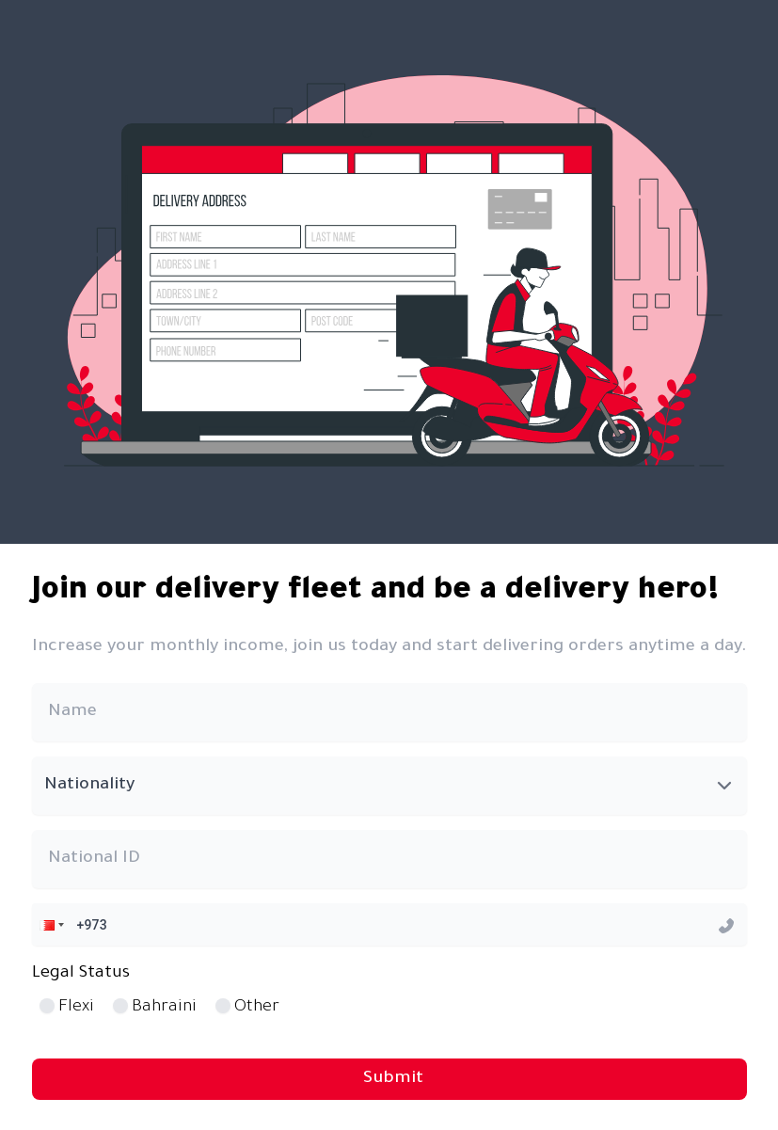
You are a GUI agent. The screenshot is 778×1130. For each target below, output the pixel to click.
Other (256, 1007)
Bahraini (164, 1007)
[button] (50, 924)
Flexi (76, 1007)
